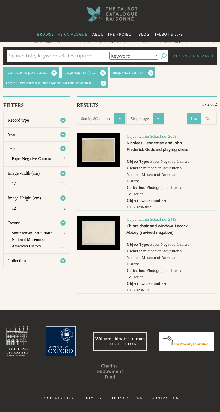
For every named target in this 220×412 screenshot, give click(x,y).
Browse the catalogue (62, 34)
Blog (143, 34)
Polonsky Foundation (186, 341)
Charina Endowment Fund (110, 371)
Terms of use (127, 398)
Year (12, 134)
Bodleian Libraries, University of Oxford (17, 341)
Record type (18, 120)
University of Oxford (61, 341)
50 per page (147, 118)
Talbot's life (169, 34)
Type (12, 148)
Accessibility (57, 398)
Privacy (92, 398)
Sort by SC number (103, 118)
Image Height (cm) (24, 198)
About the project (113, 34)
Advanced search (193, 56)
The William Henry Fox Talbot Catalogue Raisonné (110, 13)
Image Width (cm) (24, 173)
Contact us (165, 398)
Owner (14, 222)
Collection (17, 260)
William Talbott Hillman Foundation (120, 341)
